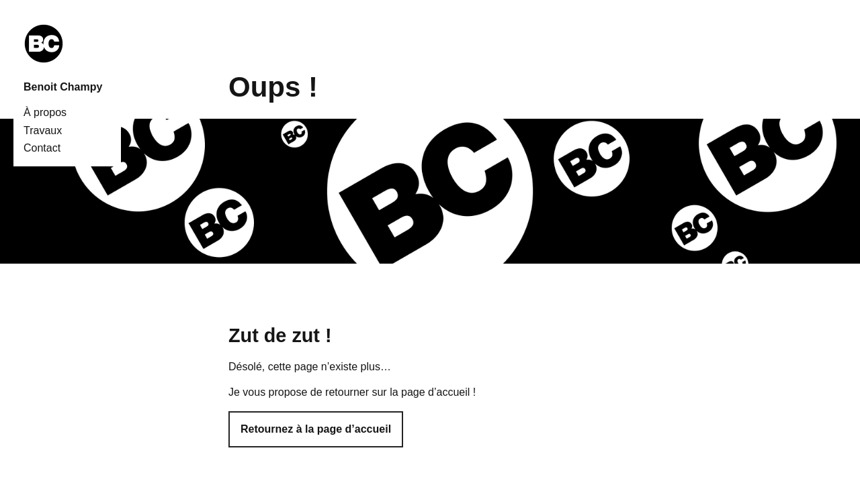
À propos (45, 112)
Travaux (43, 130)
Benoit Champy (63, 87)
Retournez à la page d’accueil (316, 429)
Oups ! (273, 87)
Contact (42, 148)
